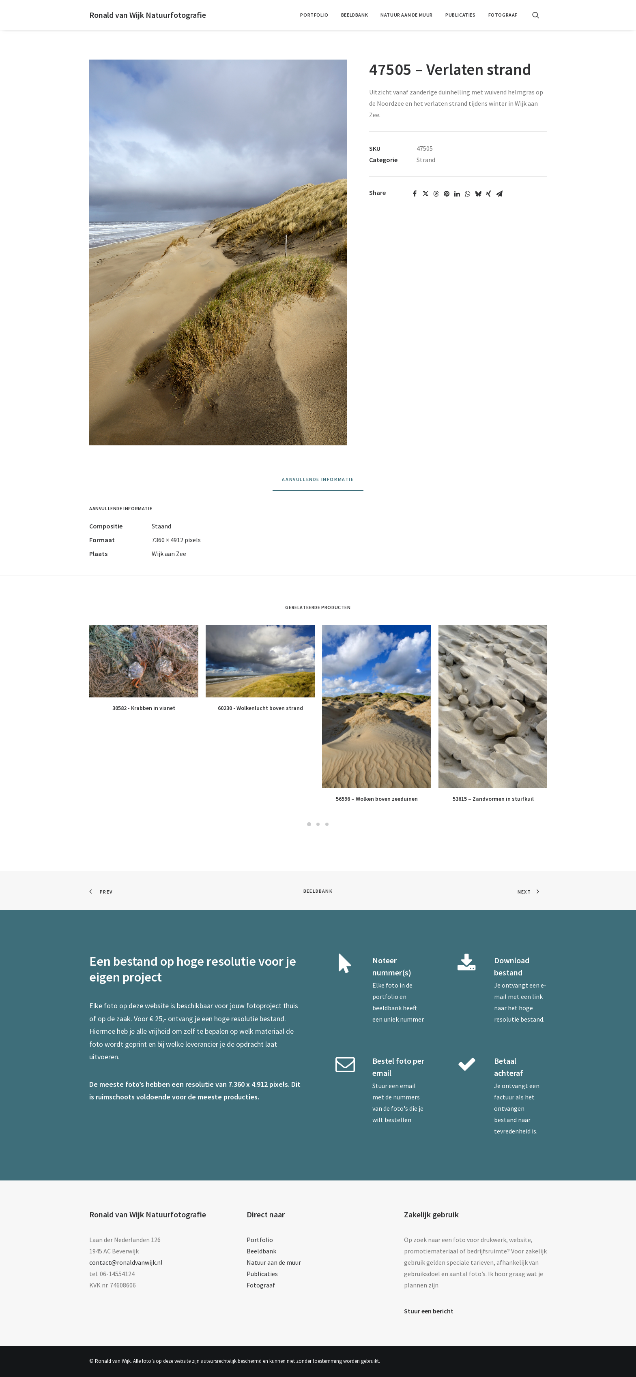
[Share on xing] (489, 194)
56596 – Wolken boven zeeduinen (377, 798)
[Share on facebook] (415, 194)
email (408, 1086)
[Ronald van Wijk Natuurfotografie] (147, 15)
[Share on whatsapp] (468, 194)
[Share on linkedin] (457, 194)
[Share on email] (499, 194)
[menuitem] (314, 15)
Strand (426, 160)
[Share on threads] (436, 194)
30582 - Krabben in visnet (143, 708)
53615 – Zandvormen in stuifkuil (493, 798)
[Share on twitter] (425, 194)
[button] (539, 15)
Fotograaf (503, 15)
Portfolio (314, 15)
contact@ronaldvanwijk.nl (126, 1262)
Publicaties (460, 15)
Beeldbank (354, 15)
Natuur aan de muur (406, 15)
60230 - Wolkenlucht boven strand (260, 708)
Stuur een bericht (428, 1311)
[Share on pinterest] (446, 194)
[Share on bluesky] (478, 194)
